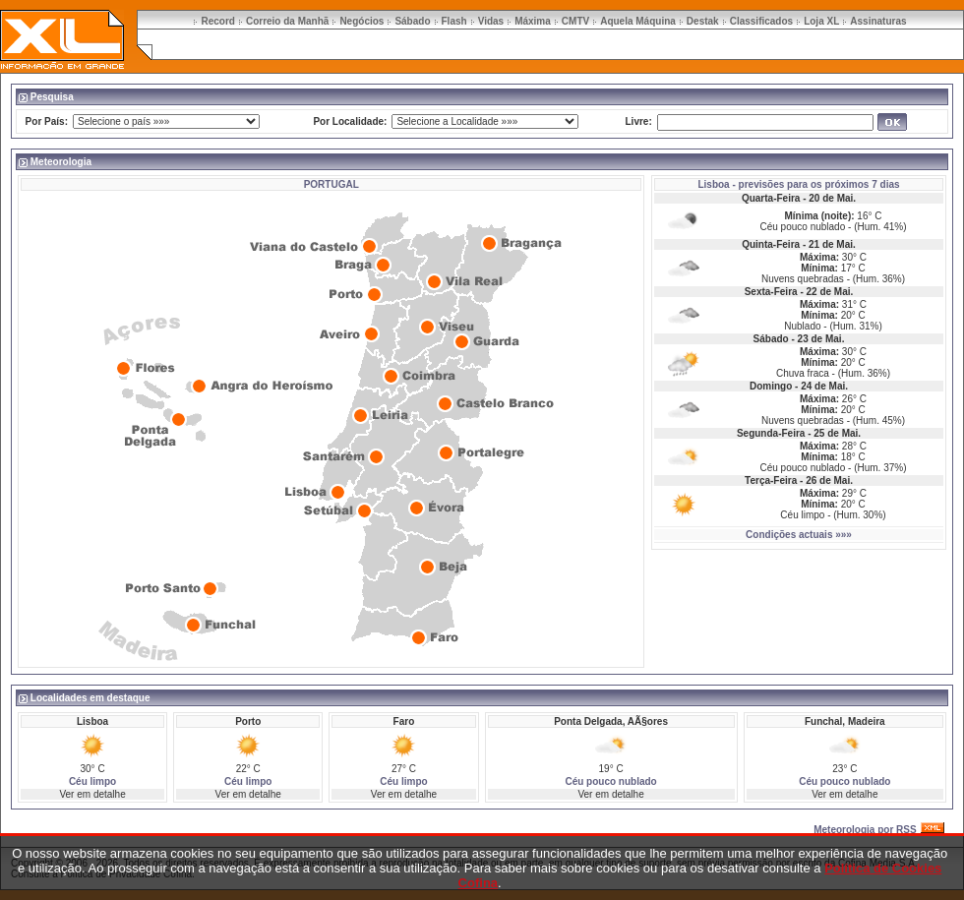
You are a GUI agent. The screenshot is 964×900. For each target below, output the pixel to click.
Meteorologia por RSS (864, 829)
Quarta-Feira (771, 198)
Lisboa (713, 184)
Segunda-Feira (771, 433)
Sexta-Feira (771, 291)
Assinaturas (878, 21)
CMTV (575, 21)
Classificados (761, 21)
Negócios (361, 21)
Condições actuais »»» (799, 534)
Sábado (412, 21)
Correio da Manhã (287, 21)
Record (217, 21)
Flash (454, 21)
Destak (703, 21)
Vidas (491, 21)
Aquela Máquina (638, 21)
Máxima (532, 21)
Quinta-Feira (771, 244)
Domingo (771, 386)
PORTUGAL (331, 184)
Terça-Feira (771, 480)
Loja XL (821, 21)
